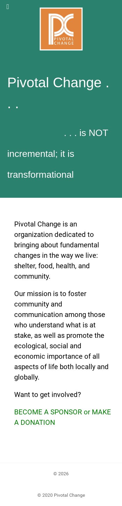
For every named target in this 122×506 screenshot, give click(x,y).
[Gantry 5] (61, 29)
